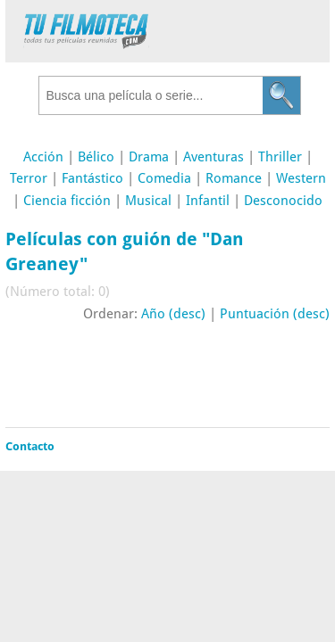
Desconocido (283, 201)
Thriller (280, 157)
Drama (149, 157)
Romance (233, 178)
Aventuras (213, 157)
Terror (28, 178)
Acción (43, 157)
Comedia (164, 178)
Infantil (208, 201)
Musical (148, 201)
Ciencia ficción (67, 201)
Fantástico (92, 178)
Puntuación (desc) (275, 314)
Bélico (96, 157)
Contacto (29, 446)
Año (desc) (173, 314)
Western (301, 178)
